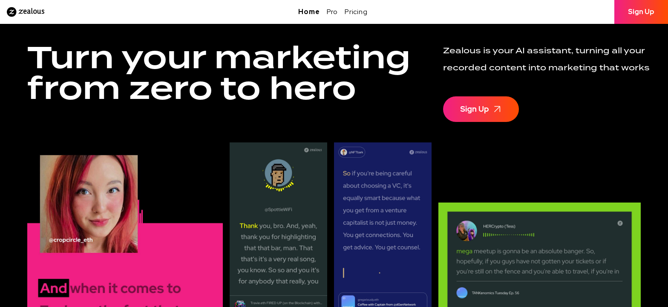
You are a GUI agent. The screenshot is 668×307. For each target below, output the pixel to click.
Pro (332, 11)
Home (309, 11)
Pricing (356, 11)
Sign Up (641, 11)
